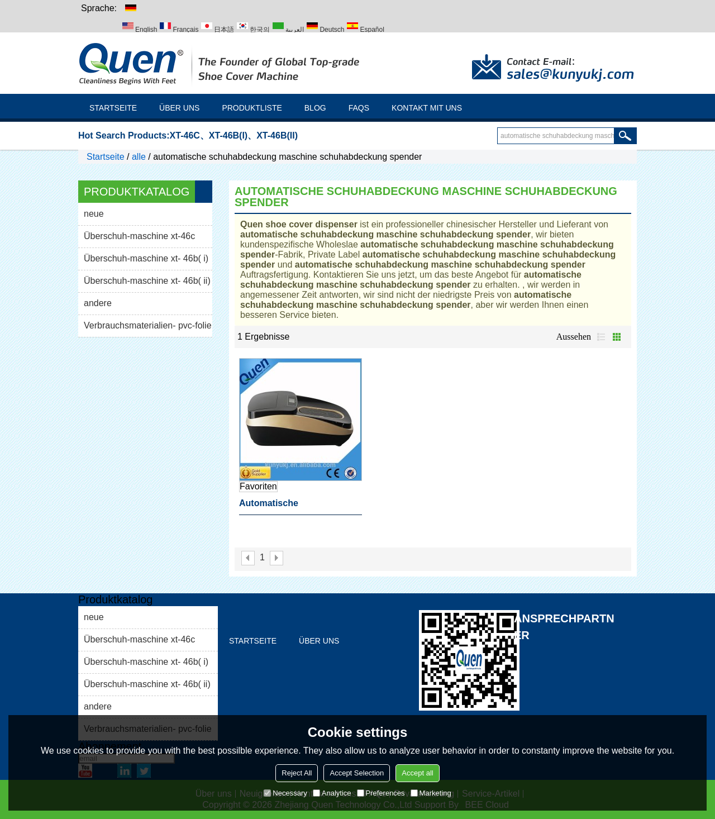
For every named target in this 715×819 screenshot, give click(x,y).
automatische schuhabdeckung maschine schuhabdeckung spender (298, 506)
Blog (315, 107)
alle (139, 156)
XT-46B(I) (228, 135)
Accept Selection (357, 773)
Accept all (417, 773)
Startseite (113, 107)
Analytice (332, 793)
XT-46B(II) (277, 135)
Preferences (381, 793)
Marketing (431, 793)
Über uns (179, 107)
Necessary (285, 793)
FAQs (359, 107)
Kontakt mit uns (427, 107)
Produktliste (252, 107)
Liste (601, 336)
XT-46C (185, 135)
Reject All (297, 773)
